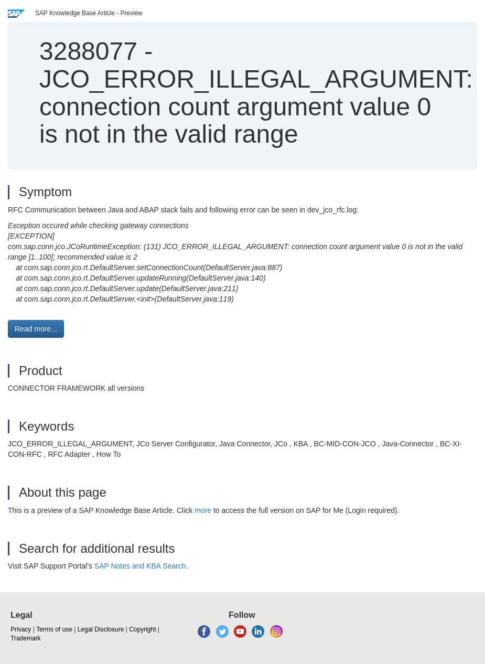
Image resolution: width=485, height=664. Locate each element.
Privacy (20, 629)
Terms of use (54, 629)
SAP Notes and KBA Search (140, 566)
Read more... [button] (36, 329)
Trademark (25, 638)
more (203, 510)
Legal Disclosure (101, 629)
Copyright (142, 629)
